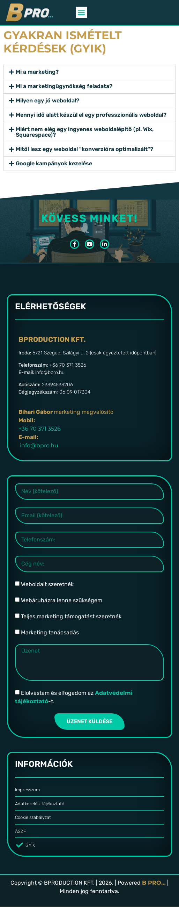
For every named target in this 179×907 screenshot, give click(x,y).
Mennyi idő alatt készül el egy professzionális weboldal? (91, 114)
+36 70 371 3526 (39, 428)
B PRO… (154, 882)
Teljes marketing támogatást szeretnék (71, 616)
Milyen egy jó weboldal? (47, 100)
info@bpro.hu (39, 445)
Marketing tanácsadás (50, 632)
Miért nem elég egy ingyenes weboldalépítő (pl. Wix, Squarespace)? (85, 132)
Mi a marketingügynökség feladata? (64, 86)
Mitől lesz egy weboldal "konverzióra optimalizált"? (84, 149)
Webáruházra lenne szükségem (61, 600)
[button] (81, 12)
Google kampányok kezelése (54, 163)
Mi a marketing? (37, 72)
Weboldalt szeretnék (47, 584)
